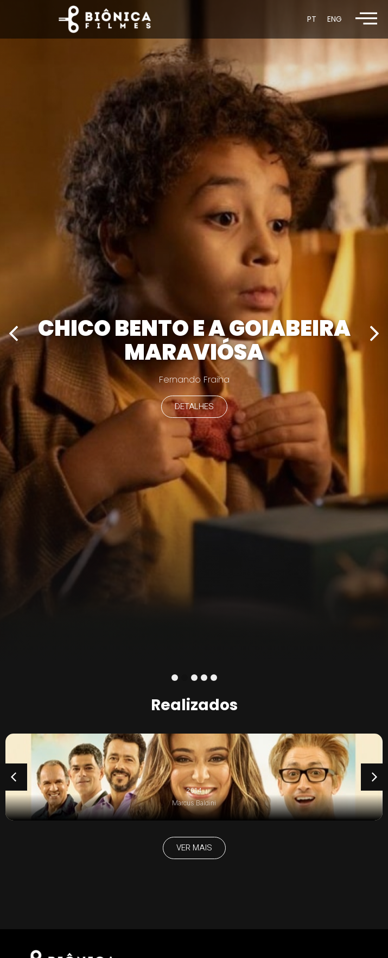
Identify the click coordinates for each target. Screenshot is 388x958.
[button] (13, 333)
